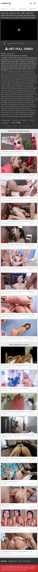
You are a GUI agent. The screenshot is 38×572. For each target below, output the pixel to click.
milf (20, 65)
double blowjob (31, 61)
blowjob (21, 59)
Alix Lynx (5, 390)
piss (35, 65)
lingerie (32, 63)
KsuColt (5, 483)
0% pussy (11, 57)
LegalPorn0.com (13, 566)
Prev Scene (13, 126)
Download (4, 123)
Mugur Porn (6, 413)
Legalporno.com (4, 3)
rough (23, 68)
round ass (28, 68)
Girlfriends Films (7, 367)
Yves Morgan (23, 55)
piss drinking (4, 68)
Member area (12, 561)
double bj (23, 61)
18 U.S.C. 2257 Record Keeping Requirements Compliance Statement (18, 567)
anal (15, 57)
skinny (33, 68)
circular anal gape (29, 59)
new (32, 65)
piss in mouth (18, 68)
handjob (21, 63)
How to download (24, 561)
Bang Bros (5, 507)
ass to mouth (25, 57)
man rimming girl (13, 65)
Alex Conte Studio (7, 553)
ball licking (6, 59)
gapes (16, 63)
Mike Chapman (16, 55)
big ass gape (15, 59)
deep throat (10, 61)
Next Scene (25, 126)
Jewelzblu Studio (7, 530)
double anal (17, 61)
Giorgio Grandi (6, 120)
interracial (26, 63)
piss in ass (11, 68)
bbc (10, 59)
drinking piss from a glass (8, 63)
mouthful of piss (25, 65)
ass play (19, 57)
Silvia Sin (8, 55)
